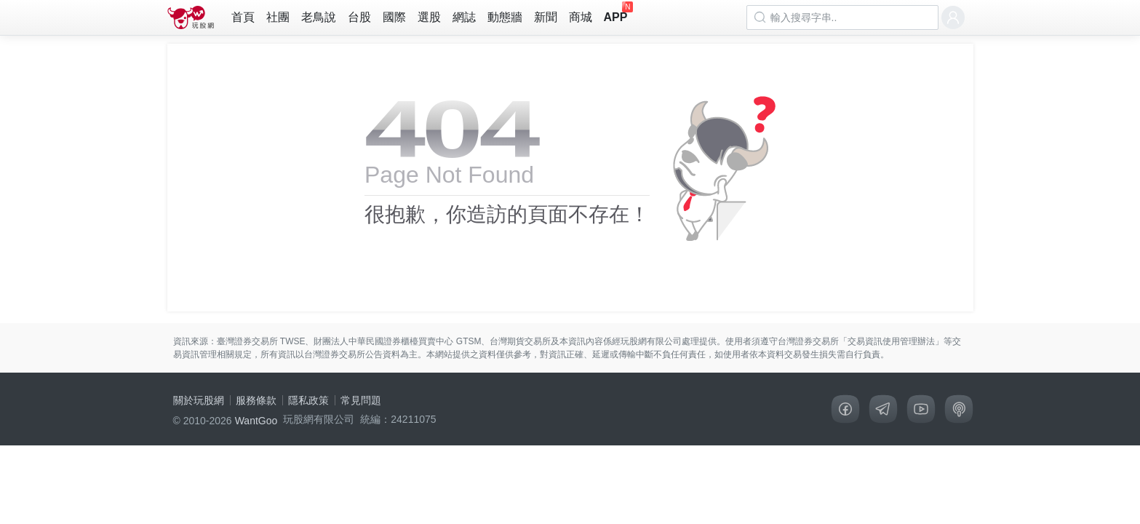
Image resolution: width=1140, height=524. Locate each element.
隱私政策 (308, 400)
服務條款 (256, 400)
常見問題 (360, 400)
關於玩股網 (198, 400)
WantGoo (256, 420)
